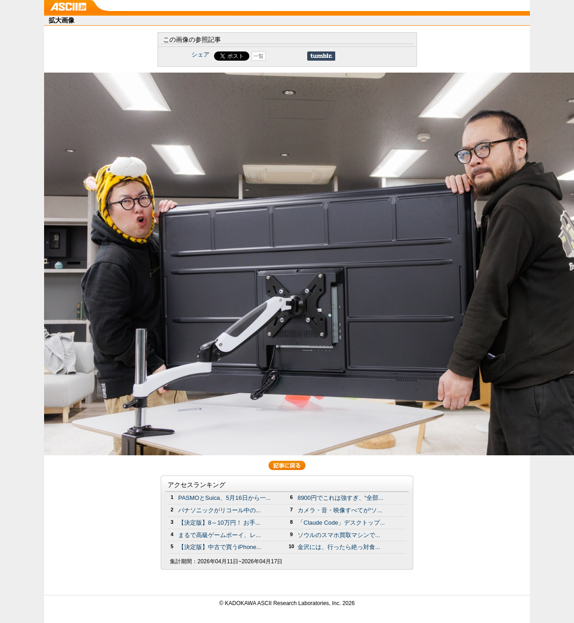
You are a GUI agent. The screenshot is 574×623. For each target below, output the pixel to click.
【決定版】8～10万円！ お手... (219, 522)
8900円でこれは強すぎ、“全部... (340, 497)
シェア (200, 54)
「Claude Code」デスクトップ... (341, 522)
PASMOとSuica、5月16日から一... (224, 497)
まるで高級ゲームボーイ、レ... (219, 535)
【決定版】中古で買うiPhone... (219, 547)
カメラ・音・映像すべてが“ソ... (340, 510)
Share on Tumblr (321, 56)
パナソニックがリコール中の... (219, 510)
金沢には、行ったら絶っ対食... (339, 547)
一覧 (258, 56)
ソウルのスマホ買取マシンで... (339, 535)
